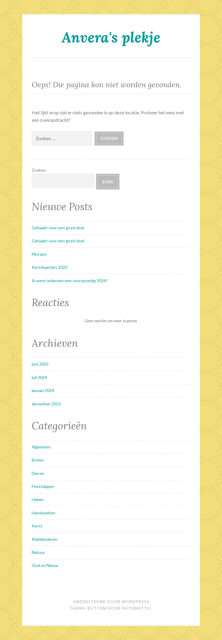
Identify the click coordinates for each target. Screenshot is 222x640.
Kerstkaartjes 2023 (50, 267)
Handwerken (43, 512)
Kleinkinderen (45, 539)
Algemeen (41, 446)
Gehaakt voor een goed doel (58, 227)
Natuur (38, 552)
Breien (38, 459)
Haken (38, 499)
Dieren (38, 473)
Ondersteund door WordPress (111, 601)
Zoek (108, 181)
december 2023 (46, 403)
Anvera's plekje (111, 37)
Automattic (136, 608)
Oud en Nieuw (45, 565)
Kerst (37, 525)
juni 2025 (40, 363)
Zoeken (39, 170)
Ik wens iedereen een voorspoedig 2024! (70, 280)
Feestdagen (43, 486)
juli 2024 (39, 377)
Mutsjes (39, 254)
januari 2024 (43, 390)
